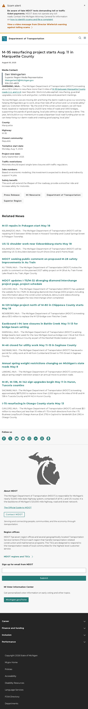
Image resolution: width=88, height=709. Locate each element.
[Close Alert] (84, 5)
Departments (11, 703)
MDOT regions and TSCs (18, 556)
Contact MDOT (14, 514)
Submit (44, 578)
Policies (8, 669)
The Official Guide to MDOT (18, 507)
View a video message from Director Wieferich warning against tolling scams (37, 26)
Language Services (14, 690)
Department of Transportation (64, 195)
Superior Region (13, 201)
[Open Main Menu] (84, 37)
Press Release (12, 195)
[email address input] (44, 570)
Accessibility (10, 676)
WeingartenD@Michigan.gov (19, 80)
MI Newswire (33, 195)
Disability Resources (14, 683)
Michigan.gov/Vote (16, 600)
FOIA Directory (12, 697)
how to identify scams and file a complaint (31, 19)
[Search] (79, 37)
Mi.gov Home (11, 662)
